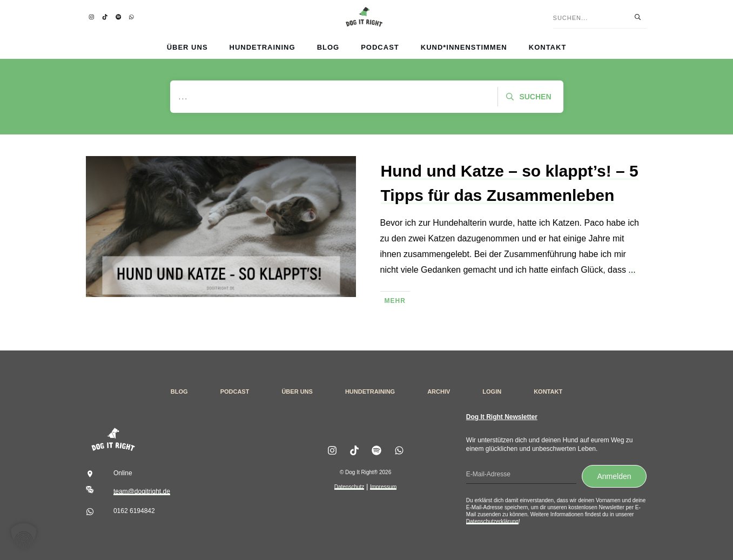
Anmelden (614, 476)
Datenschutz (349, 487)
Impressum (383, 487)
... (631, 269)
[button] (24, 536)
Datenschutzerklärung (492, 521)
